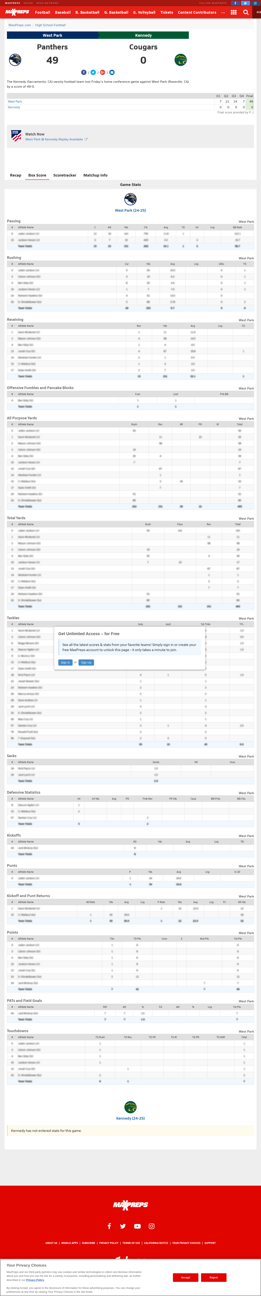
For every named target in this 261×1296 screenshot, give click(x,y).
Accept (185, 1277)
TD (183, 227)
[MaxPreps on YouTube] (137, 1226)
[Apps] (234, 12)
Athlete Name (26, 227)
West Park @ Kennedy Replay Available (54, 139)
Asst (168, 624)
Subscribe (88, 1243)
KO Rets (90, 902)
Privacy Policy (108, 1243)
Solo (140, 624)
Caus (193, 798)
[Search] (246, 12)
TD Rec (128, 1037)
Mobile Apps (69, 1243)
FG (160, 1006)
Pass (180, 524)
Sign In (65, 662)
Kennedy (143, 35)
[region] (130, 1277)
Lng (212, 227)
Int (197, 227)
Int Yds (95, 798)
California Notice (156, 1243)
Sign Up (86, 662)
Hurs (232, 762)
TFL (242, 624)
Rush (134, 424)
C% (145, 227)
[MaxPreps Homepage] (130, 1205)
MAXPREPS (12, 2)
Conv (164, 938)
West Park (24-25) (130, 210)
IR (218, 424)
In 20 (237, 871)
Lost (175, 394)
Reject (214, 1277)
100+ (221, 263)
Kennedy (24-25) (130, 1118)
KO (134, 841)
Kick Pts (204, 938)
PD (127, 798)
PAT (105, 1006)
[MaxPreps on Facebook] (235, 3)
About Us (51, 1243)
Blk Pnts (215, 798)
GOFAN (28, 2)
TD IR (174, 1037)
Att (109, 227)
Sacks (156, 762)
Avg (166, 227)
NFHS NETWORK (47, 2)
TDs (112, 938)
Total (239, 424)
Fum (137, 394)
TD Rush (100, 1037)
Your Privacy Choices (186, 1243)
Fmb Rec (148, 798)
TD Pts (137, 938)
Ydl (196, 762)
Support (210, 1243)
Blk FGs (241, 798)
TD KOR (221, 1037)
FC (224, 902)
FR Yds (173, 798)
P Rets (161, 902)
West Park (52, 35)
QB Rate (237, 227)
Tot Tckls (205, 624)
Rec (139, 325)
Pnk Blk (224, 394)
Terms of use (131, 1243)
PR (200, 424)
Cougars (143, 47)
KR (181, 424)
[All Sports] (223, 12)
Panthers (52, 47)
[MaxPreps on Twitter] (245, 3)
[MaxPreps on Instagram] (255, 3)
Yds (126, 227)
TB (242, 841)
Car (127, 263)
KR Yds (242, 902)
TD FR (152, 1037)
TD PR (195, 1037)
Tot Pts (238, 938)
